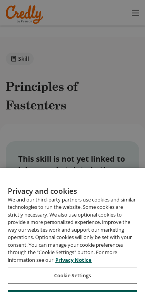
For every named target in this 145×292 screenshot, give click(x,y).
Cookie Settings (72, 283)
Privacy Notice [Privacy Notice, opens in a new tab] (73, 267)
